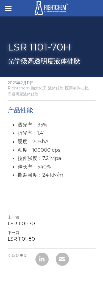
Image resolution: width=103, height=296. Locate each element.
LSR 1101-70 (21, 224)
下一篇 (13, 232)
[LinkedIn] (42, 259)
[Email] (62, 259)
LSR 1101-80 (21, 239)
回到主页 (17, 255)
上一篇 (13, 217)
